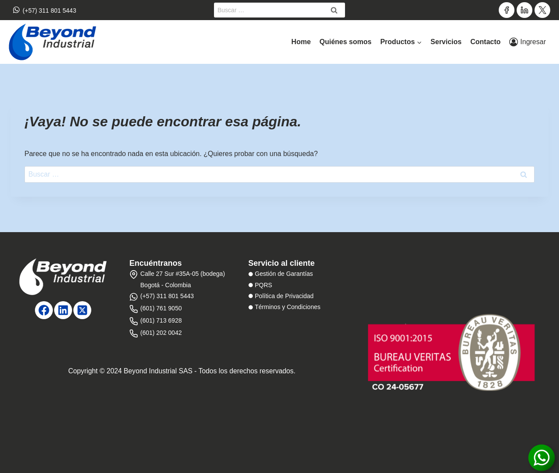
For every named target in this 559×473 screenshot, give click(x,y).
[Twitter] (542, 10)
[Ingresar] (527, 42)
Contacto (485, 41)
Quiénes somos (346, 41)
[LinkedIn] (524, 10)
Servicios (446, 41)
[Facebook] (506, 10)
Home (301, 41)
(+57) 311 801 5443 (44, 10)
